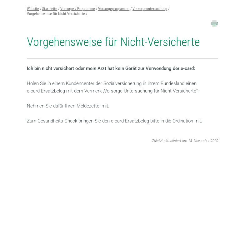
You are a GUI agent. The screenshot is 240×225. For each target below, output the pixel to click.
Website (33, 9)
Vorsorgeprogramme (113, 9)
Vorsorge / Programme (77, 9)
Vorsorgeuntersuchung (149, 9)
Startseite (49, 9)
